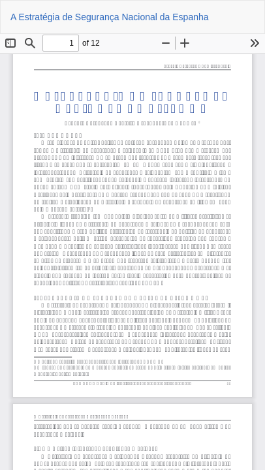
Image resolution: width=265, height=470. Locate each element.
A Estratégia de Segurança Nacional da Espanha (109, 17)
